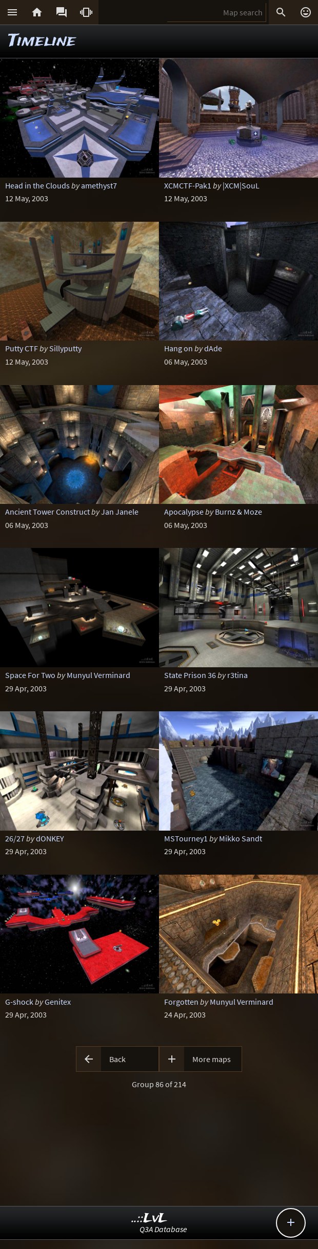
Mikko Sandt (240, 838)
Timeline (42, 41)
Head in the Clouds (37, 185)
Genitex (58, 1002)
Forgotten (181, 1002)
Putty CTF (21, 348)
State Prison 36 (190, 675)
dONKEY (50, 838)
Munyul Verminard (98, 675)
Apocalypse (184, 511)
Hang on (178, 348)
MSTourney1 (186, 838)
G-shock (19, 1002)
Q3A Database (163, 1229)
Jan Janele (119, 511)
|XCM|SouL (241, 185)
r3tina (237, 675)
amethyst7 (99, 185)
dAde (213, 348)
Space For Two (30, 675)
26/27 (15, 838)
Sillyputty (65, 348)
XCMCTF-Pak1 (187, 185)
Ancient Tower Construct (47, 511)
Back (117, 1059)
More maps (211, 1059)
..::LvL (149, 1218)
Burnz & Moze (238, 511)
